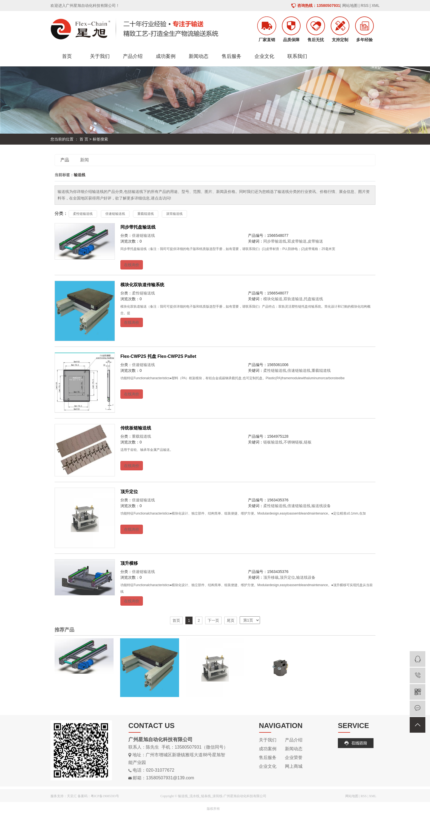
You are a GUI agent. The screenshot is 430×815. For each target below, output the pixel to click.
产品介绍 (133, 56)
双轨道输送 (293, 299)
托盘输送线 (313, 299)
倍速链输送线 (115, 214)
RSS (365, 5)
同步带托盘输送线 (137, 227)
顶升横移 (129, 563)
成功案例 (166, 56)
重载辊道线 (145, 214)
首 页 (84, 139)
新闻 (84, 160)
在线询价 (131, 265)
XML (376, 5)
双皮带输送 (297, 241)
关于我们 (100, 56)
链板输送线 (272, 442)
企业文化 (264, 56)
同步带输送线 (274, 241)
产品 (64, 160)
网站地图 (350, 5)
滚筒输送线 (174, 214)
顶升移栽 (271, 577)
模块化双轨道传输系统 (142, 284)
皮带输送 (315, 241)
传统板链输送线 (135, 428)
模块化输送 (272, 299)
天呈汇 (72, 796)
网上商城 (293, 766)
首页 (67, 56)
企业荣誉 (293, 757)
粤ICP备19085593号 (105, 796)
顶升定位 (129, 491)
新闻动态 (198, 56)
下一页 (213, 620)
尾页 (230, 620)
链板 (308, 442)
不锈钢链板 (293, 442)
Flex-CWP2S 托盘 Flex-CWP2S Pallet (158, 356)
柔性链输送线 (83, 214)
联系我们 (297, 56)
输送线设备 (321, 506)
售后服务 (231, 56)
